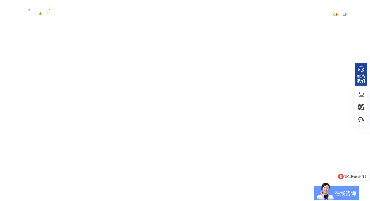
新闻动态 (190, 14)
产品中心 (93, 14)
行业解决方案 (127, 14)
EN (345, 14)
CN (336, 14)
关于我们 (249, 14)
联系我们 (278, 14)
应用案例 (161, 14)
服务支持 (220, 14)
